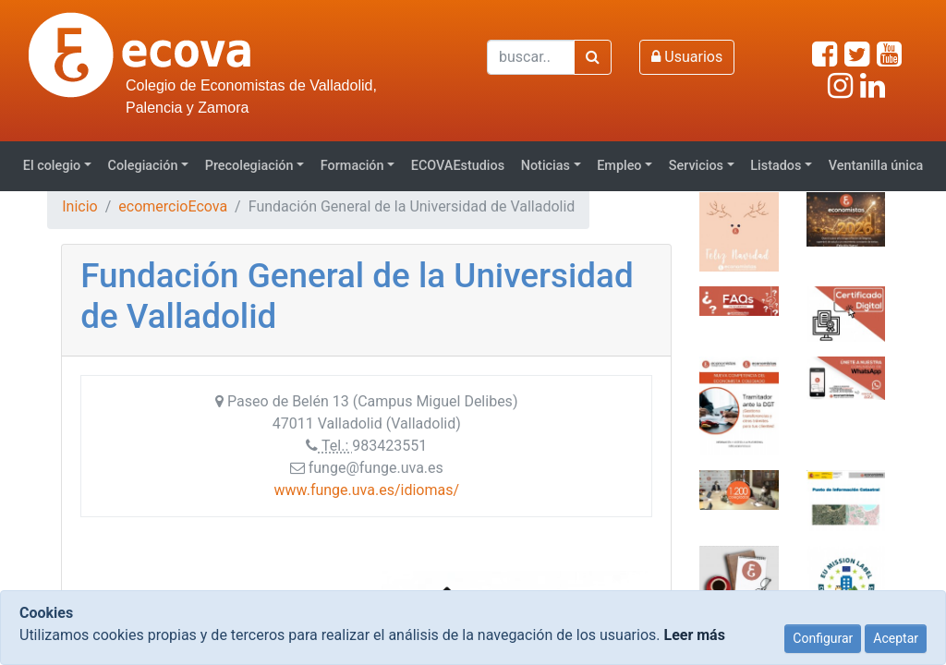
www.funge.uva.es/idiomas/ (366, 490)
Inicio (79, 206)
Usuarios (686, 57)
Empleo (619, 166)
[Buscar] (531, 57)
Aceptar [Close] (895, 638)
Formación (352, 166)
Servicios (696, 166)
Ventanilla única (876, 166)
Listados (775, 166)
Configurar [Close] (823, 638)
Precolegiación (249, 166)
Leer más (693, 635)
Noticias (545, 166)
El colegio (51, 166)
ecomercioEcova (172, 206)
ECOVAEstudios (457, 166)
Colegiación (143, 166)
